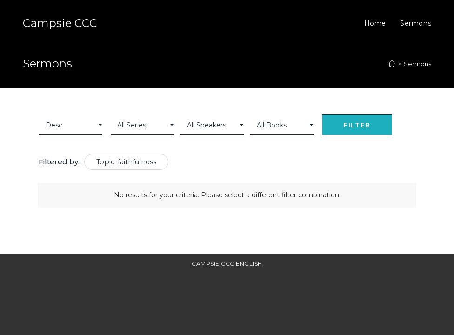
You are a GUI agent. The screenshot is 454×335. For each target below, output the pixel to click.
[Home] (392, 63)
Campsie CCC (60, 23)
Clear (406, 126)
